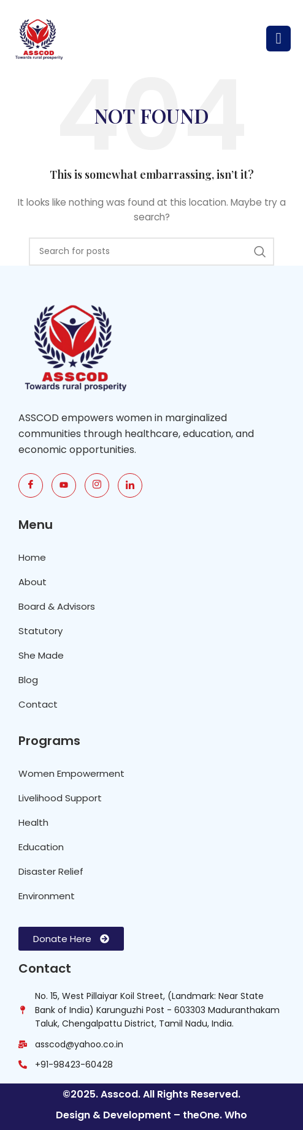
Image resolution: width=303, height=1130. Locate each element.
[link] (130, 485)
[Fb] (30, 485)
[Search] (151, 252)
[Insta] (97, 485)
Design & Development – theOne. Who (151, 1115)
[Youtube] (64, 485)
